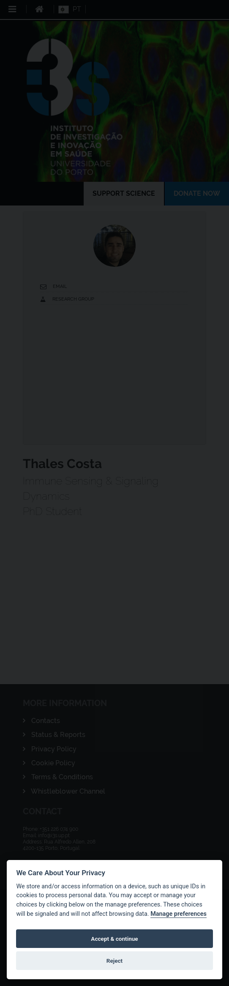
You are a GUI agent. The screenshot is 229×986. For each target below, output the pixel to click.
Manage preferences (178, 914)
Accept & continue (114, 938)
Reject (114, 960)
